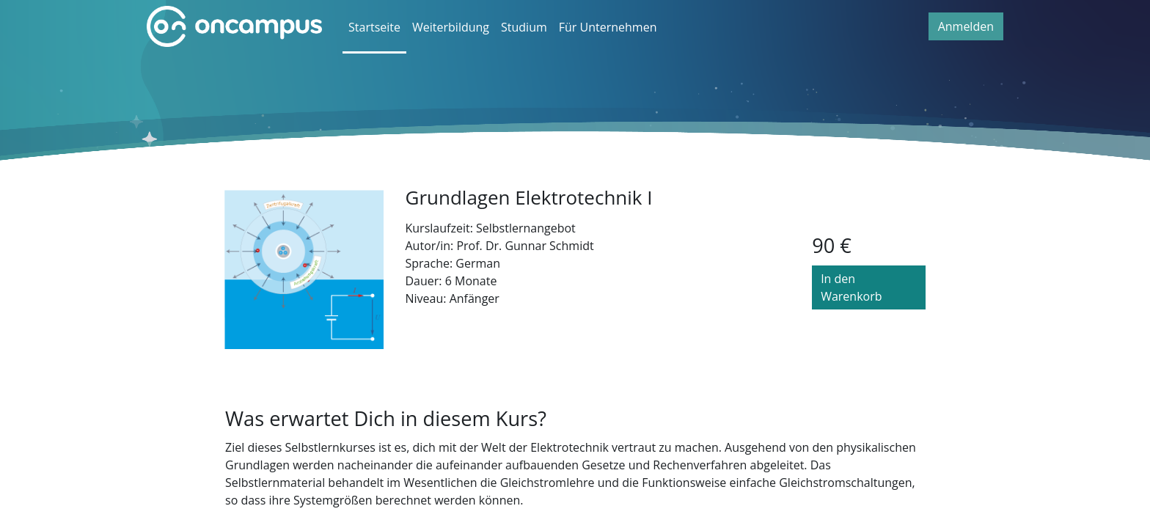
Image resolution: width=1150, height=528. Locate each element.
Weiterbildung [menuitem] (450, 27)
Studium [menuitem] (524, 27)
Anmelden (966, 26)
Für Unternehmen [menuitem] (608, 27)
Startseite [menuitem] (374, 27)
